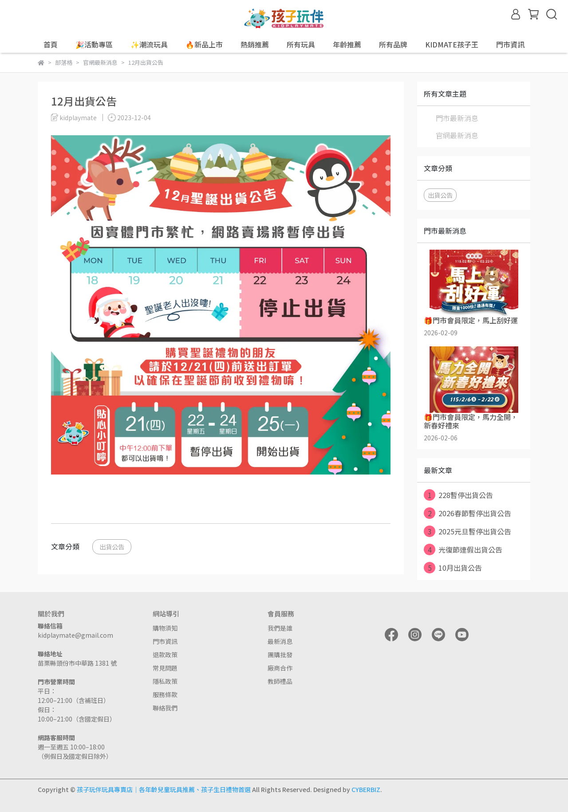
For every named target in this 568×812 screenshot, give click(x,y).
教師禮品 (280, 681)
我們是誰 (280, 628)
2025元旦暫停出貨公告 (467, 531)
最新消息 (280, 641)
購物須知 (165, 628)
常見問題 (165, 667)
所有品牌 (393, 44)
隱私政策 (165, 681)
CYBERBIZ (365, 789)
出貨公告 (111, 546)
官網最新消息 (457, 135)
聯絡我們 (165, 707)
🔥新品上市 (204, 44)
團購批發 (280, 654)
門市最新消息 (457, 118)
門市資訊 (165, 641)
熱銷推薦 (255, 44)
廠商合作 (280, 667)
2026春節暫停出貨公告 (467, 513)
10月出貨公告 (453, 567)
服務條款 (165, 694)
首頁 (50, 44)
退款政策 (165, 654)
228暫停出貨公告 (458, 495)
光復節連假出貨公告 (463, 549)
